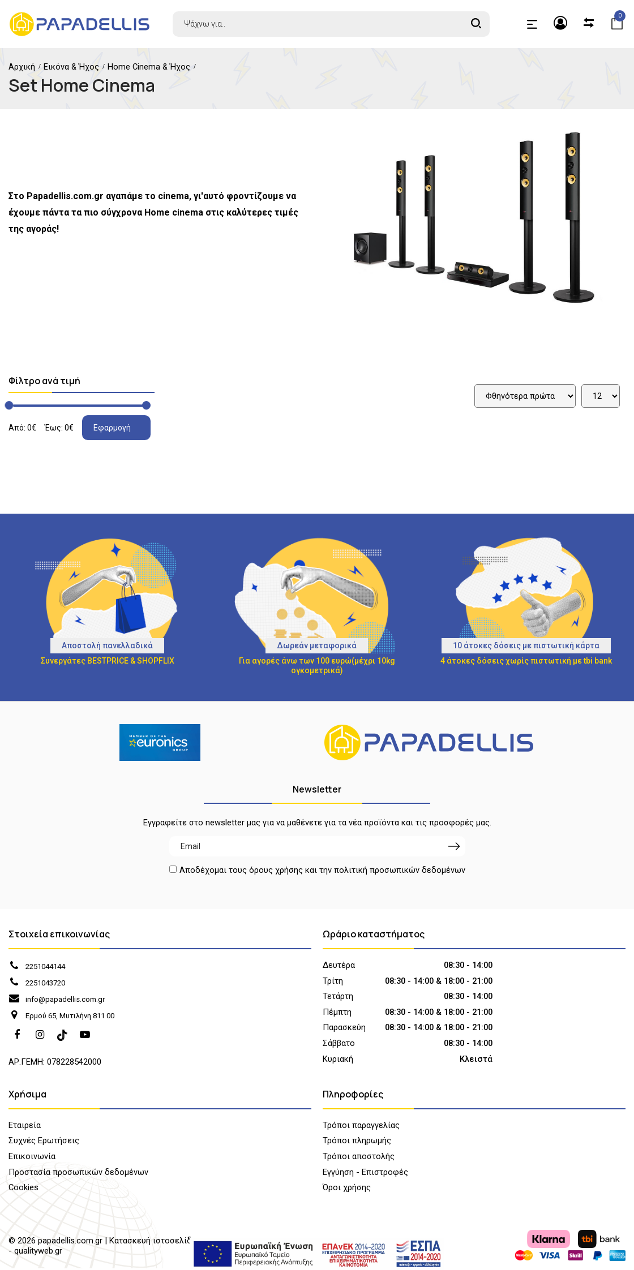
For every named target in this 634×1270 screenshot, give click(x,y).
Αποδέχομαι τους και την (322, 871)
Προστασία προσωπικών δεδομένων (78, 1173)
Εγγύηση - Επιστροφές (365, 1173)
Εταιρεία (24, 1127)
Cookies (23, 1189)
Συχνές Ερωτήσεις (43, 1142)
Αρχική (21, 67)
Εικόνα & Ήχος (71, 67)
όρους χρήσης (276, 870)
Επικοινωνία (31, 1158)
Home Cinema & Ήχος (149, 67)
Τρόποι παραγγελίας (361, 1127)
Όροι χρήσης (347, 1189)
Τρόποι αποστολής (359, 1158)
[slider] (9, 405)
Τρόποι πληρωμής (357, 1142)
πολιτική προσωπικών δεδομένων (399, 870)
